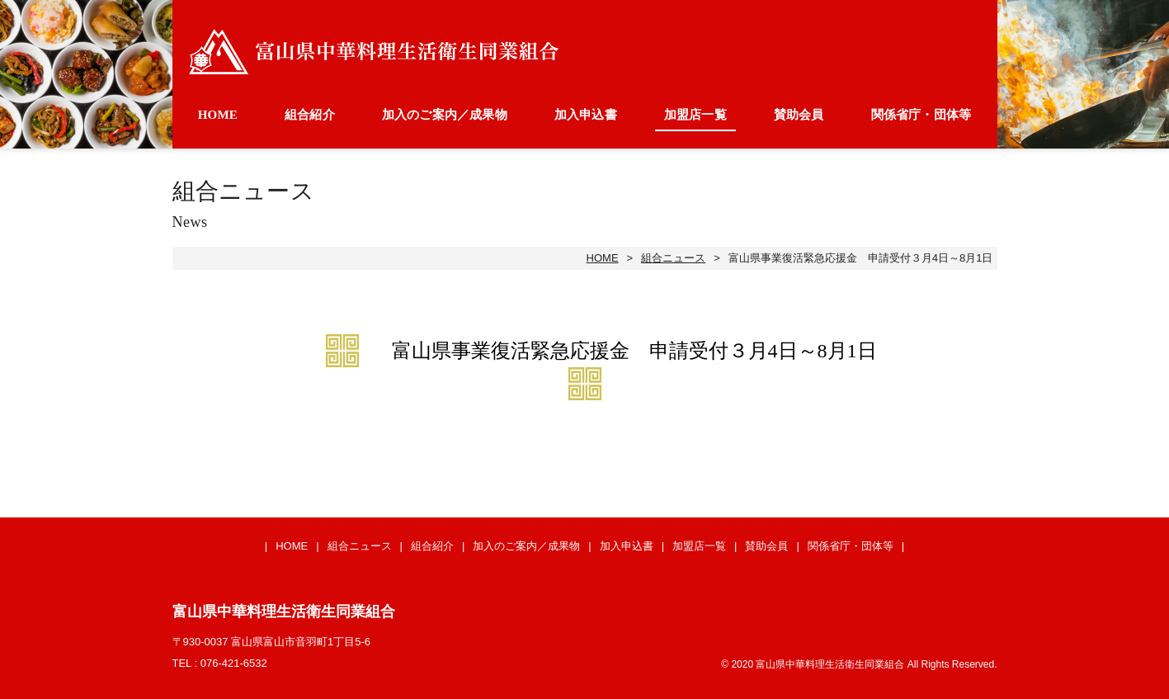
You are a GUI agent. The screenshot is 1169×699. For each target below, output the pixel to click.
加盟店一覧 (695, 114)
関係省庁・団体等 (921, 114)
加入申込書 (585, 114)
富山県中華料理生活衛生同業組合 (374, 51)
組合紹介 (310, 114)
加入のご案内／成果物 (444, 114)
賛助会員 (799, 114)
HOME (218, 114)
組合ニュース (673, 258)
